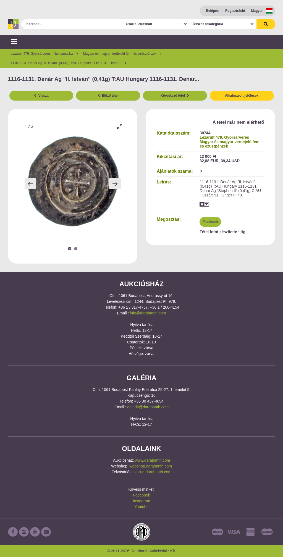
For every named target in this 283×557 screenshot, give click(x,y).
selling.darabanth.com (152, 472)
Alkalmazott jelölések (241, 96)
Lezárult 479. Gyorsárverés (224, 137)
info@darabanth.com (148, 313)
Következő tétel (175, 96)
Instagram (141, 501)
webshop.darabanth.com (151, 466)
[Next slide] (115, 183)
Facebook (210, 222)
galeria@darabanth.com (148, 407)
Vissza (41, 96)
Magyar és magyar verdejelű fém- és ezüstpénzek (230, 144)
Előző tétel (108, 96)
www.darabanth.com (152, 460)
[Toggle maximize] (119, 126)
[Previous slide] (30, 183)
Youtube (142, 507)
